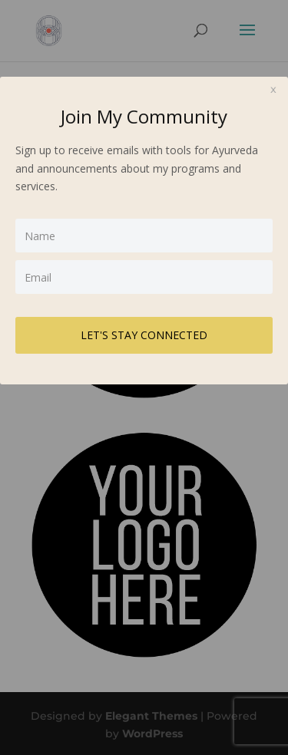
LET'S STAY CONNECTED (144, 335)
